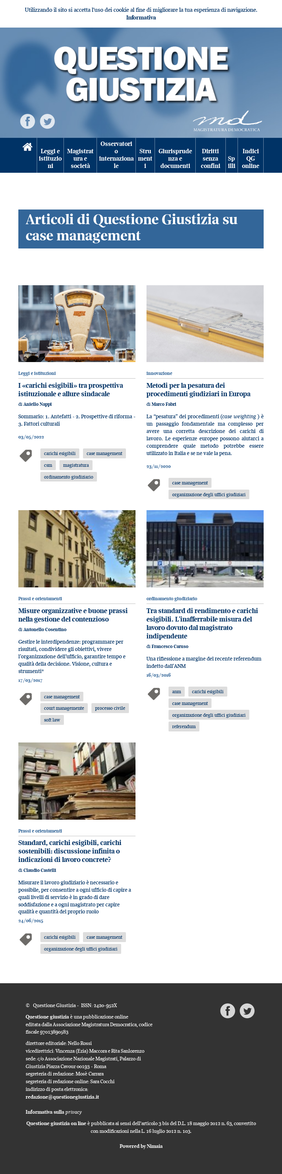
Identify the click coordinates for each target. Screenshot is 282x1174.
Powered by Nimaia (141, 1146)
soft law (52, 720)
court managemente (64, 708)
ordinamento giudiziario (68, 477)
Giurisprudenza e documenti (175, 158)
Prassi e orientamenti (40, 598)
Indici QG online (250, 158)
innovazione (159, 373)
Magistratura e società (80, 158)
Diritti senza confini (210, 158)
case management (104, 453)
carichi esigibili (60, 453)
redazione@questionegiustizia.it (62, 1097)
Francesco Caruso (170, 646)
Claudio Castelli (40, 870)
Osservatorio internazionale (116, 155)
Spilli (231, 162)
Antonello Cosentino (45, 629)
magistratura (76, 465)
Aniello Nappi (38, 404)
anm (176, 691)
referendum (184, 726)
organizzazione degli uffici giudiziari (209, 494)
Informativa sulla (54, 1112)
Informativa (141, 17)
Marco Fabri (164, 404)
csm (48, 465)
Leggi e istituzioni (50, 158)
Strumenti (145, 158)
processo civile (110, 708)
